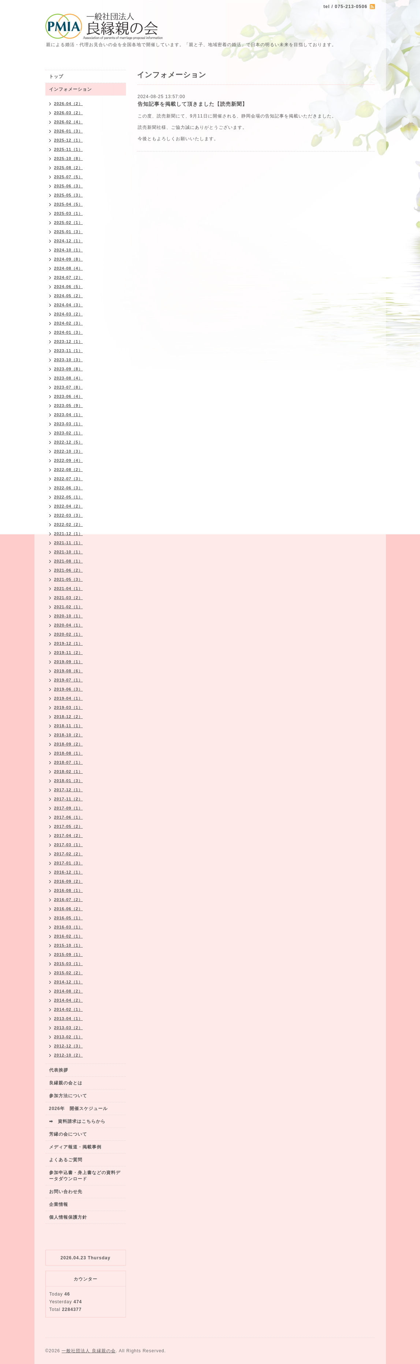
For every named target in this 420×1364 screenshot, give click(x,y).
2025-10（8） (68, 158)
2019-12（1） (68, 643)
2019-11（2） (68, 652)
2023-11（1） (68, 350)
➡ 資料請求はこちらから (77, 1121)
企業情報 (58, 1204)
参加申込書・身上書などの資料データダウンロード (84, 1175)
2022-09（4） (68, 460)
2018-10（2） (68, 735)
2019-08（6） (68, 671)
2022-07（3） (68, 479)
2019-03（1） (68, 707)
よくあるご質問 (65, 1159)
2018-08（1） (68, 753)
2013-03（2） (68, 1027)
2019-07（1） (68, 680)
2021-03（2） (68, 597)
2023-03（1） (68, 424)
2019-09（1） (68, 661)
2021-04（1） (68, 588)
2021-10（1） (68, 552)
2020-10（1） (68, 616)
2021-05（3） (68, 579)
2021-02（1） (68, 607)
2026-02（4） (68, 122)
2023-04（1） (68, 414)
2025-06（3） (68, 186)
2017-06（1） (68, 817)
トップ (56, 76)
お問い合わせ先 (65, 1191)
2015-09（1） (68, 954)
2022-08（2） (68, 469)
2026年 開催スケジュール (78, 1108)
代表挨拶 (58, 1070)
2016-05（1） (68, 918)
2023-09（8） (68, 369)
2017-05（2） (68, 826)
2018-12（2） (68, 716)
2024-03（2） (68, 314)
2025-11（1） (68, 149)
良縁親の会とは (65, 1082)
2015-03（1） (68, 963)
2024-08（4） (68, 268)
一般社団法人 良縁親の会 (88, 1350)
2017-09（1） (68, 808)
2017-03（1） (68, 844)
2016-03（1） (68, 927)
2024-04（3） (68, 305)
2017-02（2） (68, 854)
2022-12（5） (68, 442)
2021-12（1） (68, 533)
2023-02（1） (68, 433)
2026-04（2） (68, 103)
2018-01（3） (68, 780)
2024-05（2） (68, 296)
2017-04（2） (68, 835)
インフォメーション (70, 89)
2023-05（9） (68, 405)
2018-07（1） (68, 762)
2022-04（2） (68, 506)
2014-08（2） (68, 991)
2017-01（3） (68, 863)
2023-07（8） (68, 387)
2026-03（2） (68, 113)
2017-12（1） (68, 790)
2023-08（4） (68, 378)
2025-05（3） (68, 195)
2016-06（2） (68, 909)
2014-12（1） (68, 982)
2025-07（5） (68, 177)
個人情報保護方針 (68, 1217)
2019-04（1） (68, 698)
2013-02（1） (68, 1037)
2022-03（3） (68, 515)
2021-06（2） (68, 570)
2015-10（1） (68, 945)
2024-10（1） (68, 250)
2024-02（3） (68, 323)
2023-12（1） (68, 341)
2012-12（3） (68, 1046)
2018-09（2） (68, 744)
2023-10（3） (68, 360)
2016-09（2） (68, 881)
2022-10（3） (68, 451)
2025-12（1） (68, 140)
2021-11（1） (68, 543)
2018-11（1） (68, 726)
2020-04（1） (68, 625)
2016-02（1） (68, 936)
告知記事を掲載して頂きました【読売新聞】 (193, 104)
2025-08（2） (68, 167)
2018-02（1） (68, 771)
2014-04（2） (68, 1000)
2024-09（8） (68, 259)
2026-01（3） (68, 131)
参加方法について (68, 1095)
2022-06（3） (68, 488)
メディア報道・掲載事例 (75, 1147)
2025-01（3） (68, 231)
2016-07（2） (68, 899)
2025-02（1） (68, 222)
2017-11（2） (68, 799)
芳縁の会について (68, 1134)
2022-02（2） (68, 524)
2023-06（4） (68, 396)
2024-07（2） (68, 277)
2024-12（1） (68, 241)
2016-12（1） (68, 872)
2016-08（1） (68, 890)
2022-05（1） (68, 497)
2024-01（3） (68, 332)
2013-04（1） (68, 1018)
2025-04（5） (68, 204)
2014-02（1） (68, 1009)
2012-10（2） (68, 1055)
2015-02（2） (68, 973)
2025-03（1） (68, 213)
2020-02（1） (68, 634)
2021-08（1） (68, 561)
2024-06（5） (68, 286)
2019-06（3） (68, 689)
